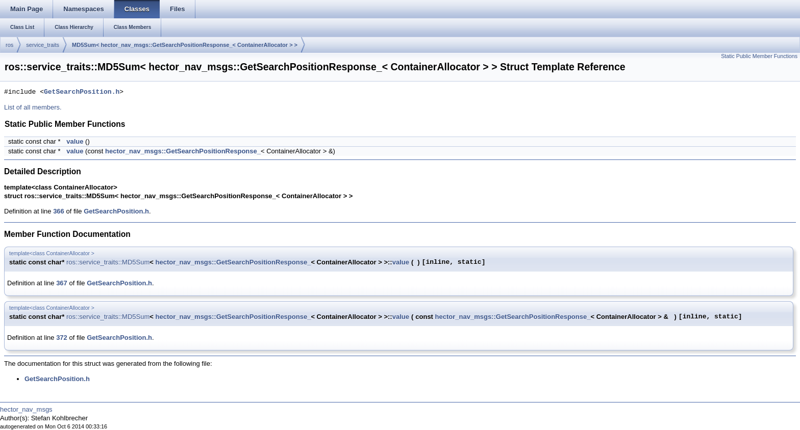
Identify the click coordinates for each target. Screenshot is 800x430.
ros (9, 45)
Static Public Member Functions (759, 56)
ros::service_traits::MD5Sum (107, 262)
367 (61, 283)
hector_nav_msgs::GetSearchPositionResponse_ (183, 151)
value (74, 141)
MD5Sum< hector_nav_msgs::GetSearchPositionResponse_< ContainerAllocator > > (184, 45)
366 (58, 211)
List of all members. (33, 107)
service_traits (42, 45)
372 (61, 337)
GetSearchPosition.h (81, 92)
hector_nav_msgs (26, 409)
